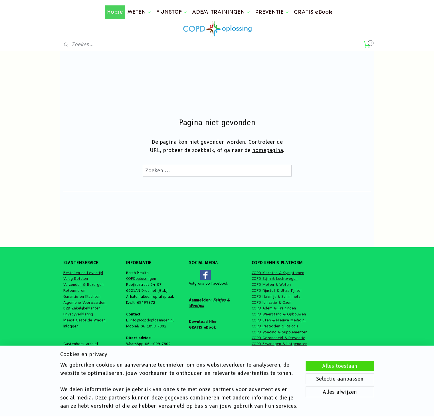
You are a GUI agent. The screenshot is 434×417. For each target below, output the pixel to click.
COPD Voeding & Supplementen (279, 332)
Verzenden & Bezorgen (83, 284)
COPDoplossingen (141, 278)
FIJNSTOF (171, 12)
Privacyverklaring (78, 314)
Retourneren (74, 290)
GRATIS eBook (313, 12)
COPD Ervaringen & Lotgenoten (279, 343)
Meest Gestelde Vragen (84, 320)
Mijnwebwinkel (283, 406)
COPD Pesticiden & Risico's (275, 326)
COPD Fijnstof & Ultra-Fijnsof (277, 290)
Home (115, 12)
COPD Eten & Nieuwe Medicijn (279, 320)
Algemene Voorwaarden (85, 302)
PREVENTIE (272, 12)
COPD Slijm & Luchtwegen (275, 278)
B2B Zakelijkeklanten (81, 308)
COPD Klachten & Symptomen (278, 272)
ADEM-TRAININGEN (221, 12)
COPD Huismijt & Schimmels (277, 296)
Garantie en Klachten (81, 296)
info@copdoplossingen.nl (152, 320)
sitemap (203, 406)
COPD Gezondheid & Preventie (278, 337)
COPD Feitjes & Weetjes (273, 355)
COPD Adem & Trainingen (274, 308)
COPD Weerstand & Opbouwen (279, 314)
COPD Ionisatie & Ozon (271, 302)
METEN (140, 12)
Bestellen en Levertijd (83, 272)
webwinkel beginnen (234, 406)
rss (213, 406)
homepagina (267, 150)
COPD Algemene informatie (276, 349)
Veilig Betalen (75, 278)
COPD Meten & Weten (271, 284)
